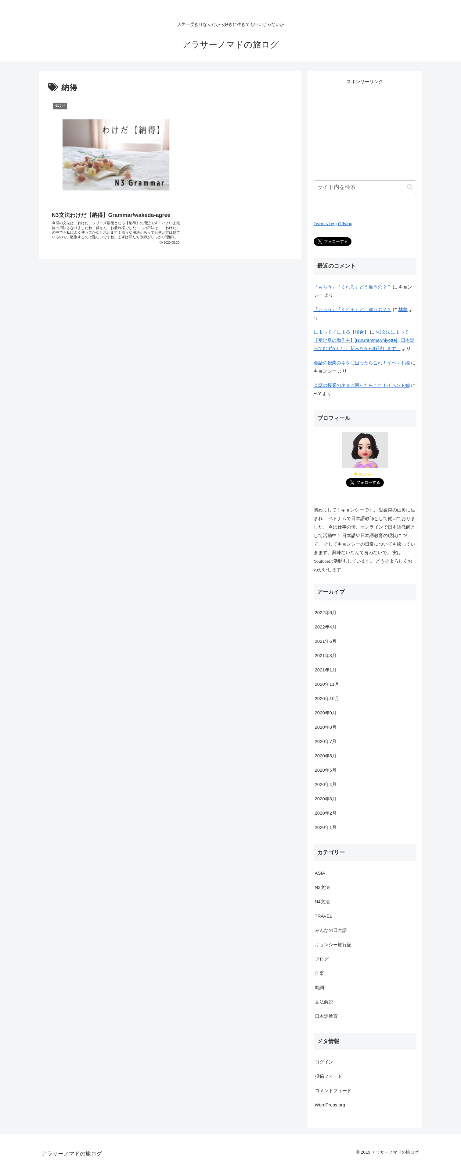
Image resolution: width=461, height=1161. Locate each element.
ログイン (324, 1061)
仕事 (319, 973)
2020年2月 (326, 813)
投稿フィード (328, 1076)
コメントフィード (333, 1090)
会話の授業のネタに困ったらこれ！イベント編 (362, 362)
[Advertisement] (365, 128)
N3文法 (322, 887)
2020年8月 (326, 727)
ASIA (320, 873)
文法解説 (324, 1001)
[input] (365, 187)
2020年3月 (326, 798)
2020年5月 (326, 770)
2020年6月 (326, 755)
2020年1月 (326, 827)
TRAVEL (323, 916)
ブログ (322, 958)
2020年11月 (327, 684)
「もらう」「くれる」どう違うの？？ (352, 286)
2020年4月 (326, 784)
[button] (409, 187)
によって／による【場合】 (341, 331)
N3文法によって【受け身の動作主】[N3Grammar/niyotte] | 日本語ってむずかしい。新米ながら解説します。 (364, 340)
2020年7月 (326, 741)
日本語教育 (326, 1016)
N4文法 (322, 901)
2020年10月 (327, 698)
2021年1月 (326, 669)
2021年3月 (326, 655)
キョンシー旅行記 (333, 944)
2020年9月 (326, 712)
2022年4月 (326, 626)
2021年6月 (326, 641)
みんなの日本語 (331, 930)
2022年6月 (326, 612)
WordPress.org (330, 1104)
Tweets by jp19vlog (333, 223)
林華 (403, 309)
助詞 (319, 987)
